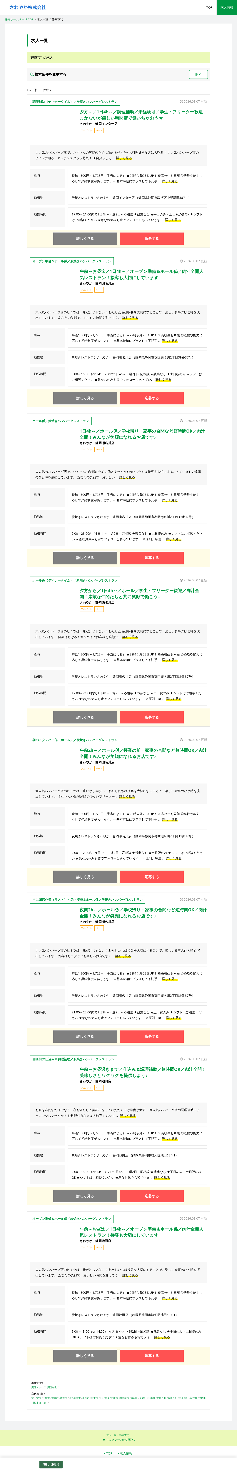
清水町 (134, 1398)
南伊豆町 (183, 1398)
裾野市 (55, 1398)
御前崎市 (124, 1398)
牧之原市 (113, 1398)
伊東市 (94, 1398)
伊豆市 (85, 1398)
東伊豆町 (161, 1398)
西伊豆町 (172, 1398)
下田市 (103, 1398)
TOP (209, 7)
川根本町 (36, 1402)
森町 (45, 1402)
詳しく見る (124, 158)
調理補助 (52, 1387)
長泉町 (142, 1398)
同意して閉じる (50, 1464)
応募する (152, 238)
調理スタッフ (38, 1387)
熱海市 (63, 1398)
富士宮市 (36, 1398)
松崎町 (202, 1398)
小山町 (151, 1398)
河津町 (193, 1398)
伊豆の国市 (75, 1398)
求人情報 (227, 7)
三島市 (46, 1398)
